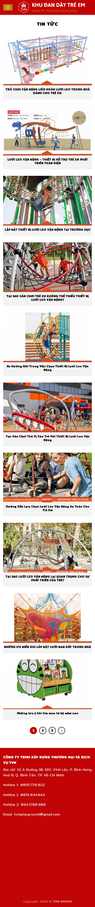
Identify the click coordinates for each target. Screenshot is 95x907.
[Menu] (7, 7)
